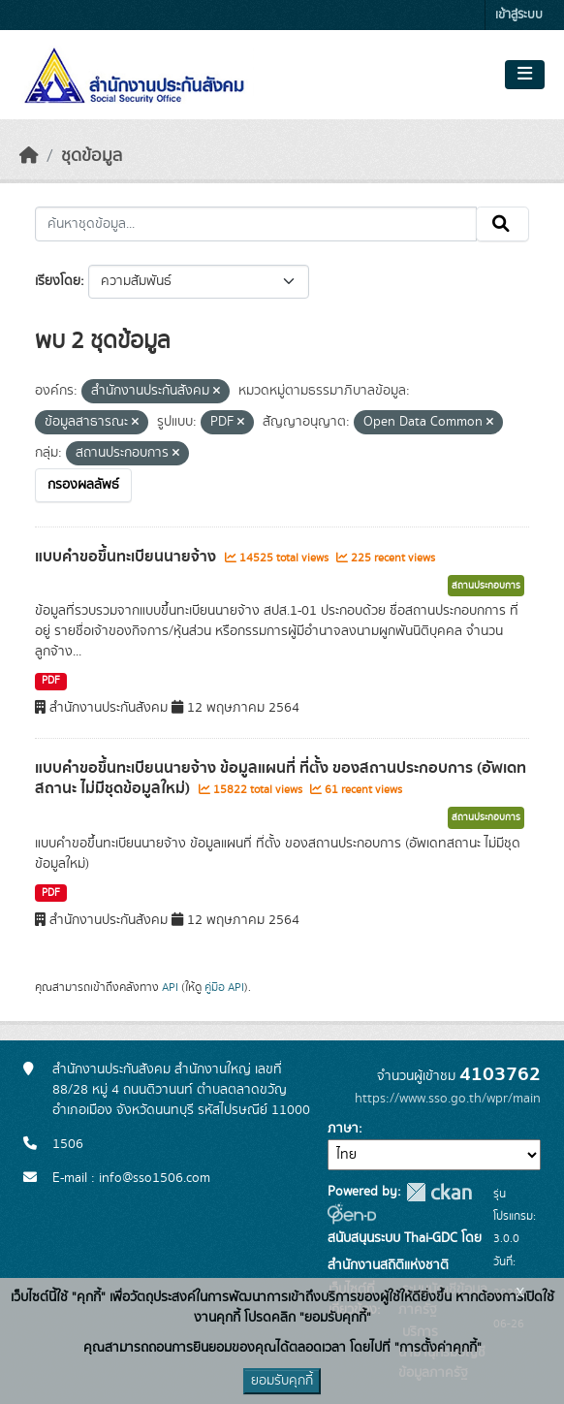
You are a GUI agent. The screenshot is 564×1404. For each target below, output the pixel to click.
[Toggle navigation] (525, 74)
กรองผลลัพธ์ (83, 485)
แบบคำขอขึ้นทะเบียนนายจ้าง (127, 556)
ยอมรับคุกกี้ (282, 1380)
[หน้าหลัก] (29, 156)
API (170, 987)
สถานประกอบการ (486, 585)
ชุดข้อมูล (91, 156)
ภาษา (343, 1128)
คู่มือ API (224, 987)
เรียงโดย (57, 281)
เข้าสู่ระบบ (519, 15)
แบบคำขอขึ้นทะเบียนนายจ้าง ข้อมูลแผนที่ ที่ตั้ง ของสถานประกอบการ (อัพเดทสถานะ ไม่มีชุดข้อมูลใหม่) (280, 778)
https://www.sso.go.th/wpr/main (448, 1098)
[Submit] (502, 224)
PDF (51, 680)
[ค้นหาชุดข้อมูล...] (256, 224)
